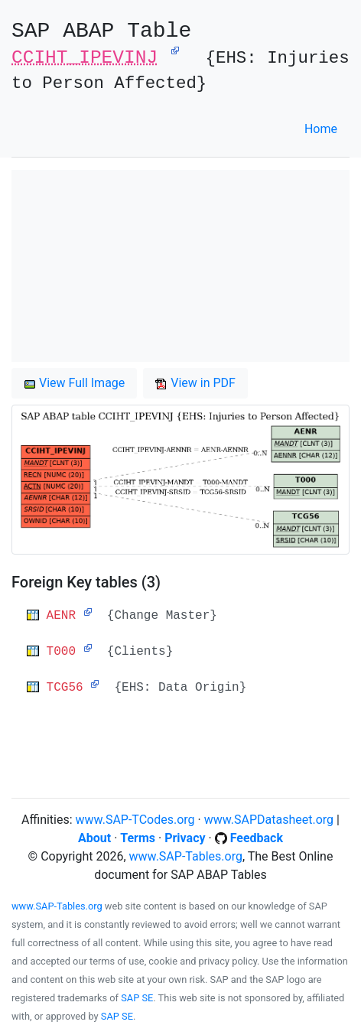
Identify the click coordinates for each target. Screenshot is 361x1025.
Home (320, 129)
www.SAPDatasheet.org (268, 819)
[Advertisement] (180, 266)
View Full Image (74, 383)
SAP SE (137, 998)
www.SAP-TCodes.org (135, 819)
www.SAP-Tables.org (185, 856)
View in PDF (195, 383)
